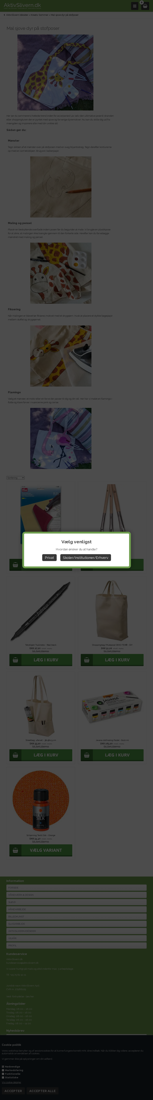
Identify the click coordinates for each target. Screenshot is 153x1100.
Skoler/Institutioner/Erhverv (85, 558)
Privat (49, 558)
